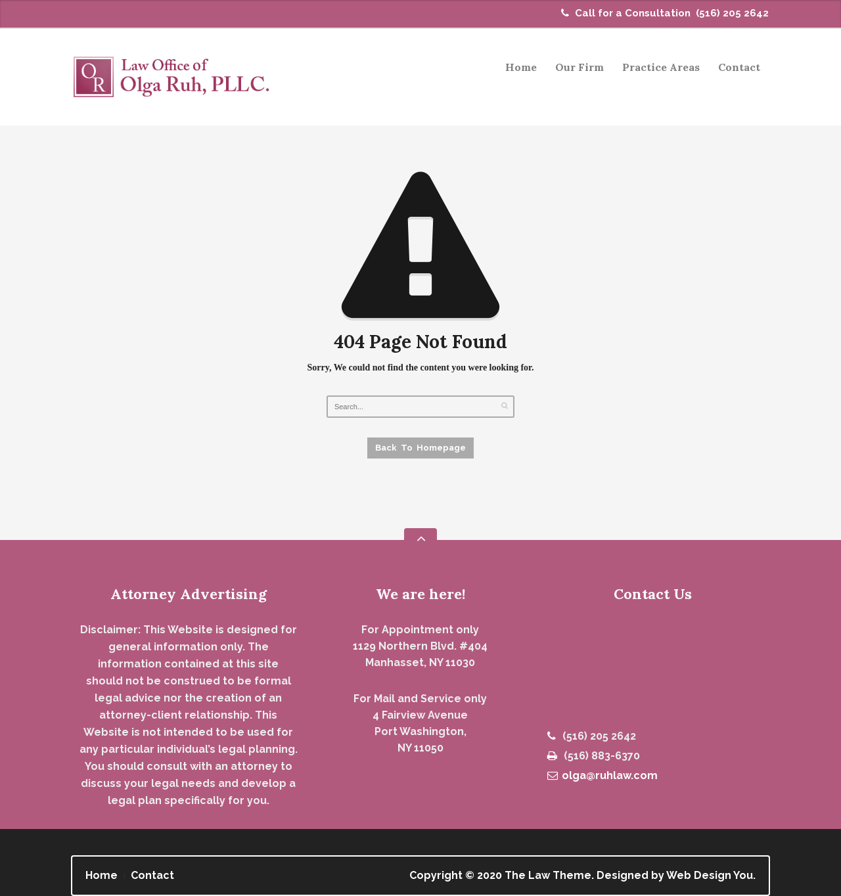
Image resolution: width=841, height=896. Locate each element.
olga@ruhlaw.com (602, 775)
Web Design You (709, 875)
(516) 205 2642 (732, 13)
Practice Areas (657, 69)
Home (521, 67)
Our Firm (579, 67)
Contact (739, 67)
